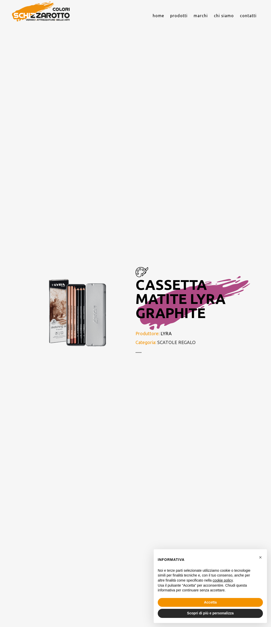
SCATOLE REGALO (176, 342)
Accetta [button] (210, 602)
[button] (260, 557)
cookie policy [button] (223, 580)
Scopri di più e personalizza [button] (210, 613)
